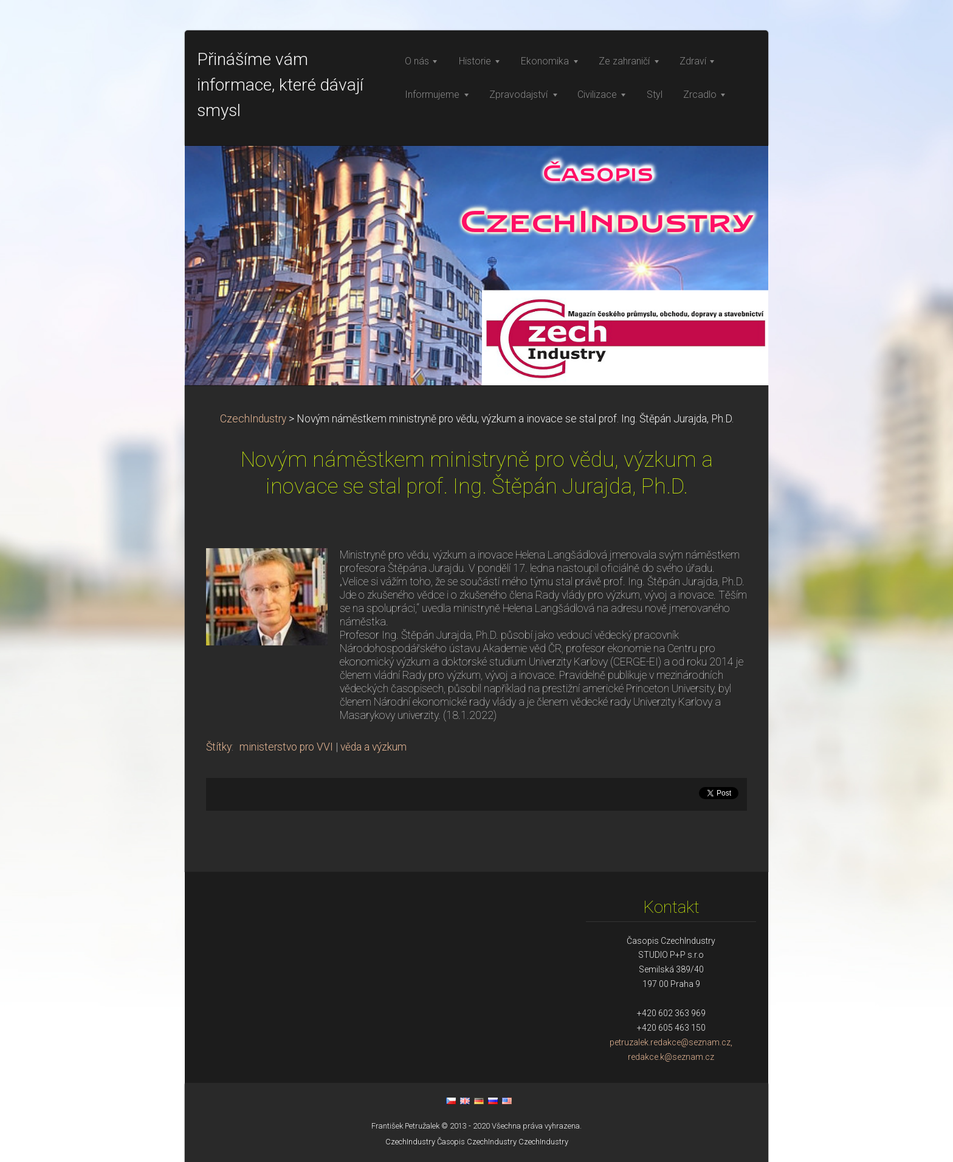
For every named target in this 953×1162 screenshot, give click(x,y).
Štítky (219, 747)
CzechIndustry (253, 419)
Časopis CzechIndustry (477, 1141)
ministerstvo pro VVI (286, 747)
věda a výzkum (373, 747)
